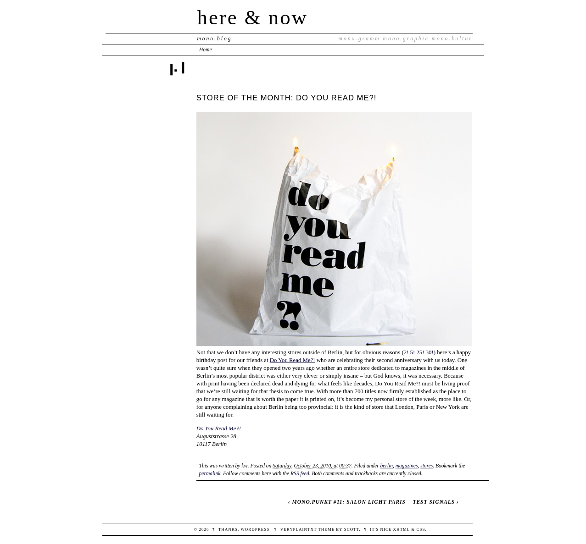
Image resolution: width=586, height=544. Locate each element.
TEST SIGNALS (434, 502)
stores (426, 465)
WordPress (254, 529)
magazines (407, 465)
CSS (421, 529)
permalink (210, 473)
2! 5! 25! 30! (419, 352)
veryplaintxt (298, 529)
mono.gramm (359, 38)
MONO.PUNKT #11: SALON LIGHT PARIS (349, 502)
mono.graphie (406, 38)
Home (205, 49)
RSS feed (299, 473)
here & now (252, 17)
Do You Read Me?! (292, 360)
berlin (386, 465)
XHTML (401, 529)
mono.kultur (452, 38)
